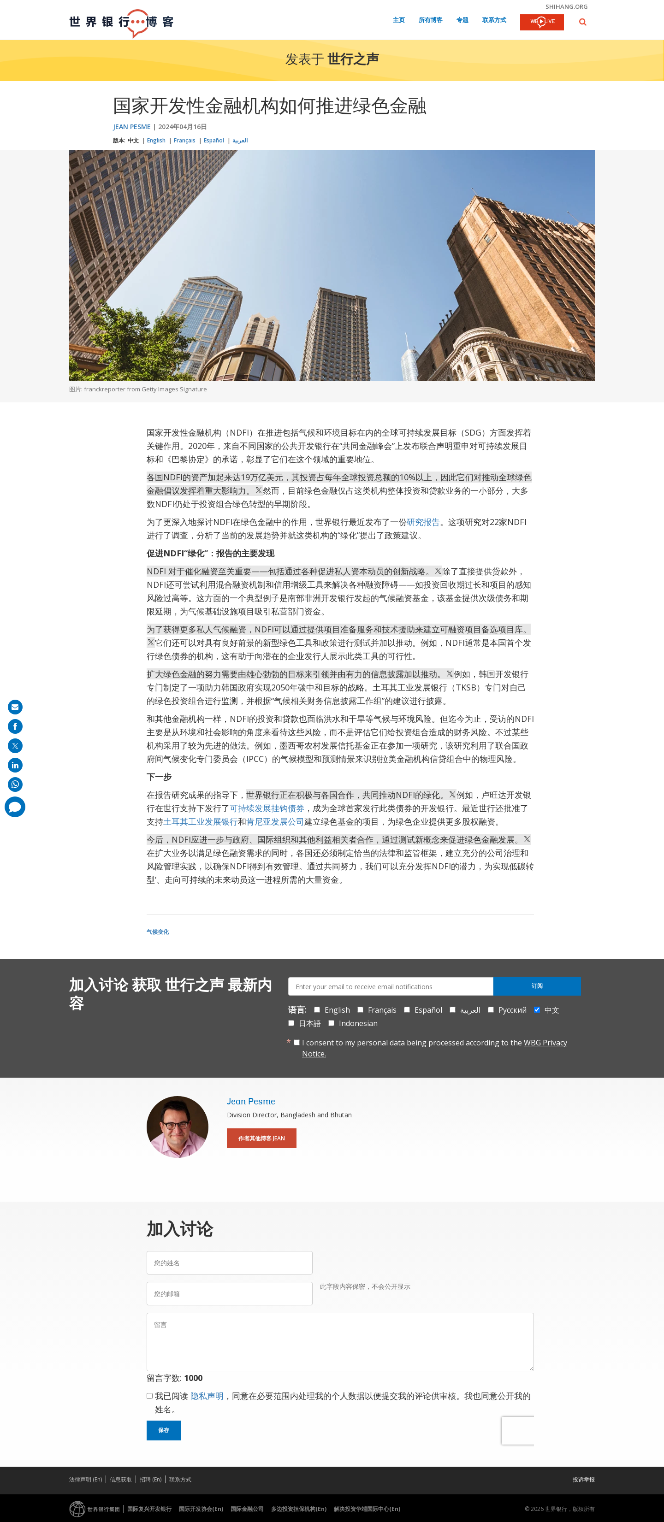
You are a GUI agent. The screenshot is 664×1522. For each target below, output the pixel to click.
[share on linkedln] (15, 765)
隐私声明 (207, 1395)
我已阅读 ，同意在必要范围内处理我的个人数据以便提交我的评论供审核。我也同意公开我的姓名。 (343, 1402)
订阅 (537, 986)
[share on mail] (15, 707)
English (156, 140)
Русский (512, 1010)
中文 (133, 140)
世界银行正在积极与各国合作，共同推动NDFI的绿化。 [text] (351, 794)
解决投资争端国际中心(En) (367, 1509)
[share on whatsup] (15, 784)
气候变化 (158, 932)
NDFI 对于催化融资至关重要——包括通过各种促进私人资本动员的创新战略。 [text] (294, 571)
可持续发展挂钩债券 (267, 808)
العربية (240, 140)
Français (185, 140)
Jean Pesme (132, 126)
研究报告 (423, 521)
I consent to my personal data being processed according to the (434, 1048)
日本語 (310, 1023)
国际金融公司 (247, 1509)
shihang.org (566, 6)
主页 (399, 21)
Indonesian (358, 1023)
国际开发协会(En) (201, 1509)
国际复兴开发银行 (149, 1509)
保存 (163, 1430)
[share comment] (15, 806)
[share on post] (15, 745)
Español (214, 140)
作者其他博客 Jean (261, 1138)
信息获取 (121, 1479)
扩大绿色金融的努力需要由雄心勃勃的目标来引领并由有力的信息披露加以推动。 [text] (300, 673)
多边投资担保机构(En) (298, 1509)
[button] (583, 22)
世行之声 (353, 60)
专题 (462, 21)
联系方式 (494, 21)
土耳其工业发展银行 (200, 821)
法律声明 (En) (85, 1479)
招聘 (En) (150, 1479)
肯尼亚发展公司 (275, 821)
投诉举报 (584, 1479)
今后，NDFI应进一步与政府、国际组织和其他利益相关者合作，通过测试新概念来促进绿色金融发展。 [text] (339, 839)
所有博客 (431, 21)
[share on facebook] (15, 726)
